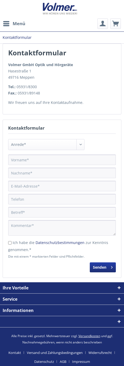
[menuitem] (14, 23)
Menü (14, 22)
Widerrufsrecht (100, 352)
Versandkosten (89, 336)
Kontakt (14, 352)
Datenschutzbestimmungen (60, 242)
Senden (103, 266)
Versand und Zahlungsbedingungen (55, 352)
